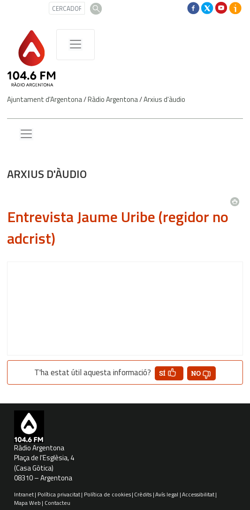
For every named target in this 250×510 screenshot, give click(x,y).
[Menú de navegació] (75, 44)
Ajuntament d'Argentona (44, 99)
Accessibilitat (198, 494)
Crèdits (143, 494)
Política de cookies (107, 494)
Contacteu (57, 502)
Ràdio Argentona (113, 99)
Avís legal (166, 494)
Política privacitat (59, 494)
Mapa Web (27, 502)
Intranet (24, 494)
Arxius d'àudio (164, 99)
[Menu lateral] (26, 134)
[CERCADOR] (67, 8)
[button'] (169, 373)
